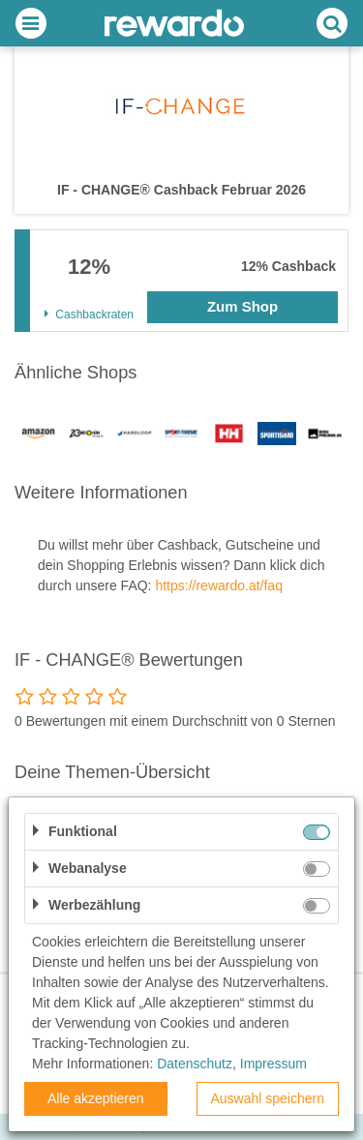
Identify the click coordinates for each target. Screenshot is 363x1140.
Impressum (273, 1063)
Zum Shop (242, 306)
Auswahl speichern (267, 1098)
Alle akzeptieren (95, 1098)
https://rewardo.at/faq (219, 585)
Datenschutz (194, 1063)
